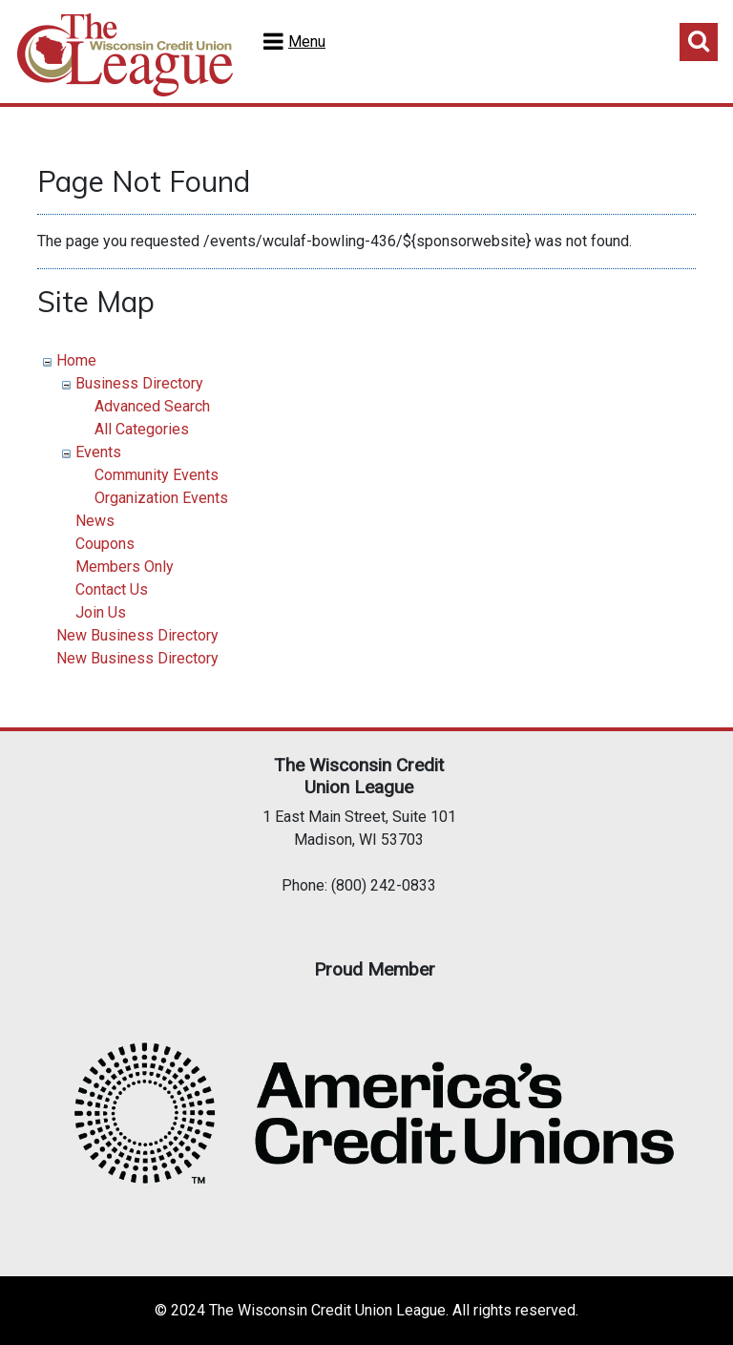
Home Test (125, 55)
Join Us (100, 612)
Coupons (105, 544)
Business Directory (139, 383)
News (95, 521)
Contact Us (111, 589)
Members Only (124, 566)
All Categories (141, 429)
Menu (306, 41)
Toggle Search (699, 42)
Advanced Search (152, 406)
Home (76, 360)
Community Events (156, 475)
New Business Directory (137, 635)
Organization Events (161, 498)
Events (98, 452)
